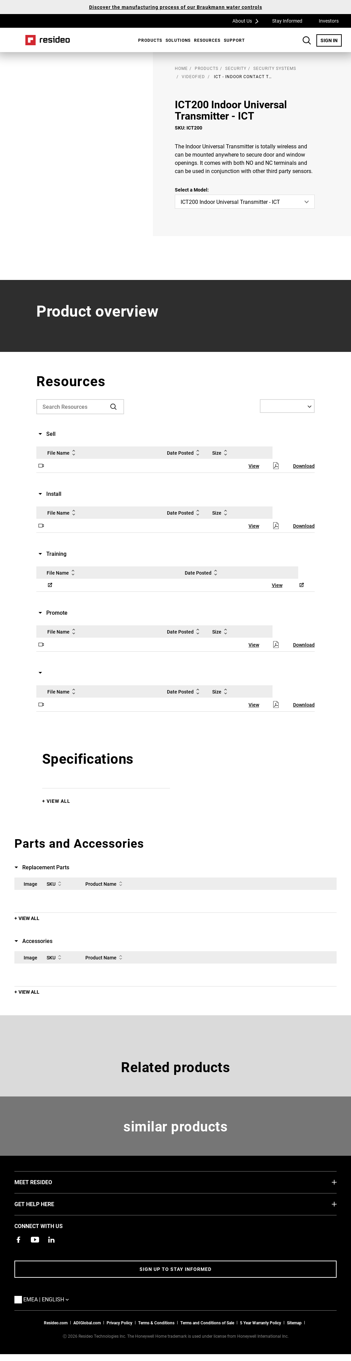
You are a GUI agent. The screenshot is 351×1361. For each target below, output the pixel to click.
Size (221, 452)
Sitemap (294, 1322)
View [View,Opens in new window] (254, 466)
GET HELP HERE (44, 1203)
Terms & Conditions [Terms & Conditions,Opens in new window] (156, 1322)
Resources (207, 40)
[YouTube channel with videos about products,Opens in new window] (35, 1240)
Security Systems (274, 68)
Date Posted (184, 452)
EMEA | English (47, 1299)
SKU (55, 883)
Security (235, 68)
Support (234, 40)
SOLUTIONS (178, 40)
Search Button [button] (307, 40)
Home (47, 40)
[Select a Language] (287, 406)
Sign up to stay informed (175, 1269)
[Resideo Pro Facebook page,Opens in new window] (18, 1240)
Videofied (193, 76)
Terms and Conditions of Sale (207, 1322)
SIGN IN (331, 40)
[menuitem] (148, 40)
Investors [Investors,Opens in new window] (329, 20)
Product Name (105, 883)
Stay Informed (287, 20)
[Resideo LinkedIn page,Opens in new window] (51, 1240)
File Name (62, 452)
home (181, 68)
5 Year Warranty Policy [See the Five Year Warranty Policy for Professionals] (260, 1322)
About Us (248, 20)
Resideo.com (56, 1322)
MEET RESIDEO (43, 1182)
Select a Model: (192, 189)
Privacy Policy (119, 1322)
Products (150, 40)
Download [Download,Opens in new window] (304, 466)
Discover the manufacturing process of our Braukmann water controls (175, 7)
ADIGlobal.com (87, 1322)
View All (58, 801)
